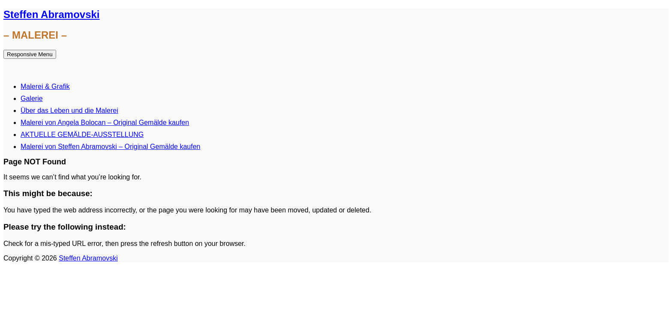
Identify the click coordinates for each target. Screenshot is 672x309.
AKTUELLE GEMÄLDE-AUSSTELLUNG (82, 134)
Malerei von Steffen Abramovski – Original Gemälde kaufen (110, 146)
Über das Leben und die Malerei (69, 110)
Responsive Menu (30, 54)
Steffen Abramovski (51, 14)
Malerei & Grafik (45, 86)
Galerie (32, 98)
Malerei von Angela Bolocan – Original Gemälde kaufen (105, 122)
